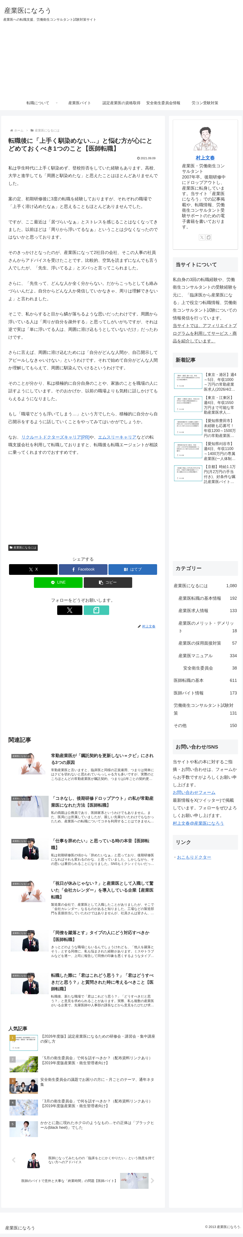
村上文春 (205, 157)
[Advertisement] (121, 60)
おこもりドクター (194, 857)
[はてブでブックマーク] (132, 569)
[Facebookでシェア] (83, 569)
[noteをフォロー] (88, 610)
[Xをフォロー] (77, 610)
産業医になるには (23, 547)
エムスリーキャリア (117, 437)
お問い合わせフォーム (194, 792)
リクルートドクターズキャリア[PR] (55, 437)
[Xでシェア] (33, 569)
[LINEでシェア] (58, 582)
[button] (108, 582)
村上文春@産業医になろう (198, 823)
